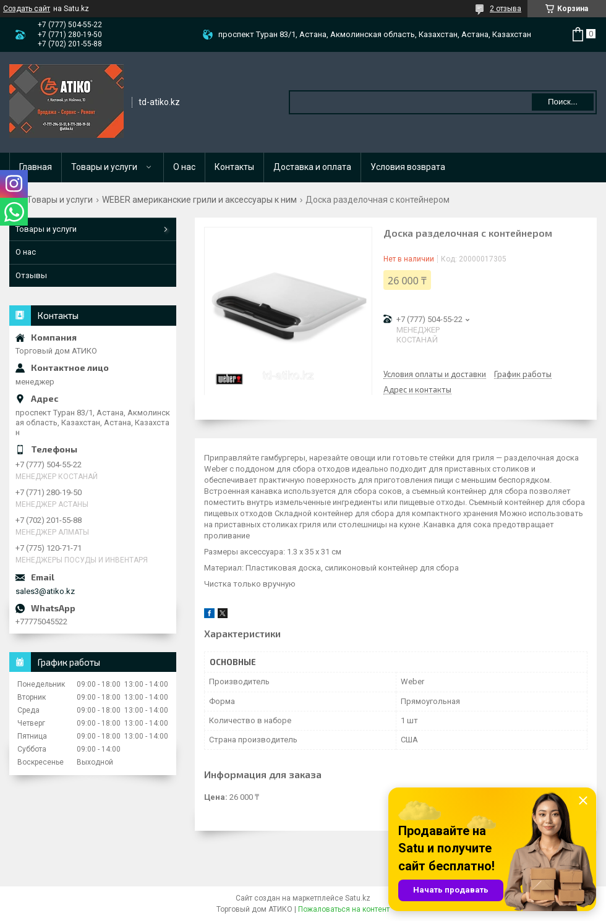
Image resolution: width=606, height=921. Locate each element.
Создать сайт (26, 8)
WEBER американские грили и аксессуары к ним (199, 200)
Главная (35, 167)
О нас (184, 167)
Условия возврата (407, 167)
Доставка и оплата (312, 167)
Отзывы (31, 275)
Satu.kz (357, 898)
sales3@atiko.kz (45, 591)
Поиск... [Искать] (563, 101)
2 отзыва (505, 8)
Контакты (234, 167)
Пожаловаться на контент (344, 909)
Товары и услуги (104, 167)
